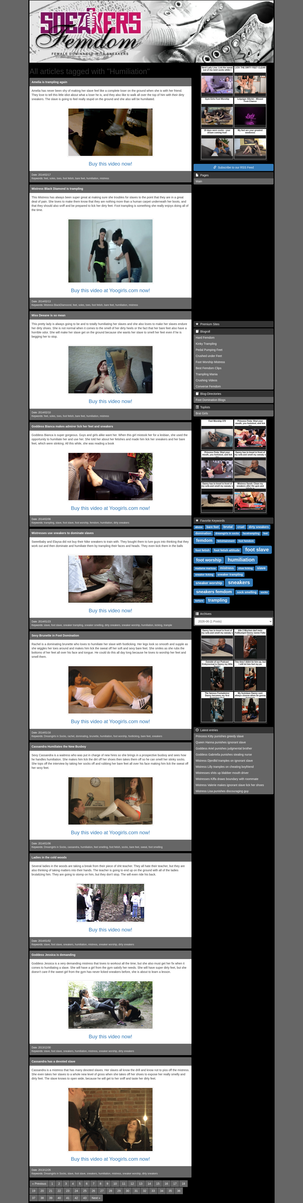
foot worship (81, 522)
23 (67, 1190)
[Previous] (39, 1183)
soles (52, 178)
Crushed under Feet (209, 356)
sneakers (157, 736)
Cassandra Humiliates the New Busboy (59, 746)
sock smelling (246, 592)
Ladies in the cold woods (49, 857)
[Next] (96, 1198)
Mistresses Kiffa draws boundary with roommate (227, 779)
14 (149, 1183)
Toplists (203, 407)
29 (119, 1190)
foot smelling (156, 847)
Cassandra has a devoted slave (53, 1061)
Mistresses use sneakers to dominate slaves (63, 533)
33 (153, 1190)
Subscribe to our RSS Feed (233, 167)
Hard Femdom (205, 337)
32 (144, 1190)
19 (33, 1190)
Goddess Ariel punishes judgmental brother (224, 748)
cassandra (73, 847)
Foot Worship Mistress (210, 362)
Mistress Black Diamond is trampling (57, 188)
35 (170, 1190)
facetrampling (251, 533)
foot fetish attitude (227, 550)
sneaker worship (131, 625)
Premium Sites (207, 324)
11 (123, 1183)
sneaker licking (204, 574)
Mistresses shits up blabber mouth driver (222, 773)
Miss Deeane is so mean (48, 315)
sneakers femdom (214, 591)
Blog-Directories (208, 393)
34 (161, 1190)
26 (93, 1190)
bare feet (80, 178)
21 (50, 1190)
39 (50, 1198)
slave (58, 522)
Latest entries (207, 730)
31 (136, 1190)
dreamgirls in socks (227, 533)
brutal (228, 527)
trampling (49, 522)
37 (33, 1198)
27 (102, 1190)
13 (140, 1183)
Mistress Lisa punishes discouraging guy (222, 791)
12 (132, 1183)
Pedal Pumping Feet (209, 349)
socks (125, 847)
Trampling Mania (207, 374)
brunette (94, 736)
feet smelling (101, 847)
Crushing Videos (206, 380)
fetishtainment (226, 541)
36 (179, 1190)
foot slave (68, 522)
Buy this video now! (110, 164)
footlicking (133, 736)
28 (110, 1190)
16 (166, 1183)
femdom (94, 522)
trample (168, 625)
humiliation (92, 178)
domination (203, 533)
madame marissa (205, 568)
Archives (203, 613)
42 (76, 1198)
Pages (202, 175)
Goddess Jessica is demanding (54, 954)
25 (84, 1190)
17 (175, 1183)
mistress (104, 178)
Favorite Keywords (210, 520)
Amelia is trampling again (49, 82)
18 (183, 1183)
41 (67, 1198)
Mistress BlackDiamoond (58, 305)
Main (199, 181)
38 (42, 1198)
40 (59, 1198)
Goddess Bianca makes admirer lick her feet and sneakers (72, 426)
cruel (240, 527)
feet (46, 178)
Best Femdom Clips (208, 368)
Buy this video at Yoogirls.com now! (110, 290)
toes (59, 178)
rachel (71, 736)
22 (59, 1190)
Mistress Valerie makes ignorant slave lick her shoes (230, 785)
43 (84, 1198)
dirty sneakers (121, 522)
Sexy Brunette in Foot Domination (55, 635)
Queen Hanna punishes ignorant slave (221, 742)
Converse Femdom (208, 386)
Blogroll (203, 331)
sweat (144, 847)
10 (115, 1183)
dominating (82, 736)
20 (42, 1190)
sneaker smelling (94, 625)
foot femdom (246, 541)
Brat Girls (202, 413)
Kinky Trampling (206, 343)
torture (199, 600)
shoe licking (245, 568)
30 (127, 1190)
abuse (198, 527)
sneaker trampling (73, 625)
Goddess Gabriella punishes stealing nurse (224, 754)
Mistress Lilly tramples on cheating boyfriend (225, 766)
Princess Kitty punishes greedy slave (220, 736)
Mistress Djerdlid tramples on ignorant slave (224, 760)
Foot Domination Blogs (211, 400)
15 (157, 1183)
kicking (158, 625)
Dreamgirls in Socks (55, 736)
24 (76, 1190)
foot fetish (68, 178)
